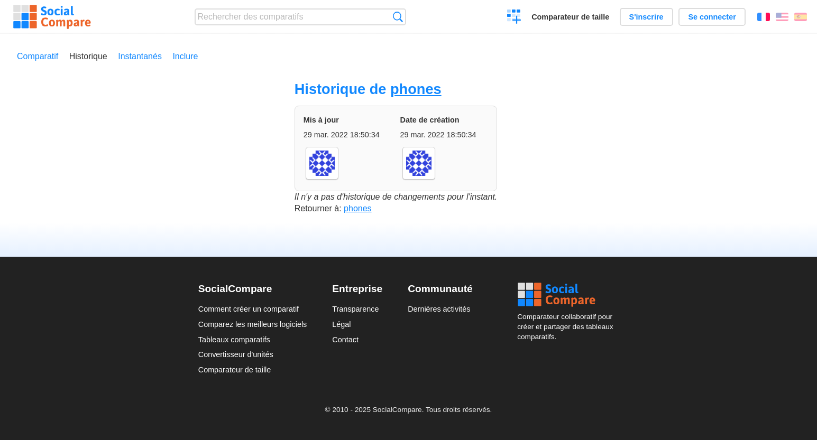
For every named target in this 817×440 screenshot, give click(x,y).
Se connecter (712, 17)
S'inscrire (646, 17)
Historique (88, 56)
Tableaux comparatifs (234, 339)
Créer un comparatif (514, 18)
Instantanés (140, 56)
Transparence (355, 309)
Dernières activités (439, 309)
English (782, 17)
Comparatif (37, 56)
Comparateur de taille (570, 17)
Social (568, 294)
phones (416, 89)
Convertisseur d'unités (235, 354)
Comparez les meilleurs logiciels (252, 324)
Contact (345, 339)
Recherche (398, 17)
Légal (341, 324)
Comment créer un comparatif (248, 309)
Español (800, 17)
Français (763, 17)
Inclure (185, 56)
